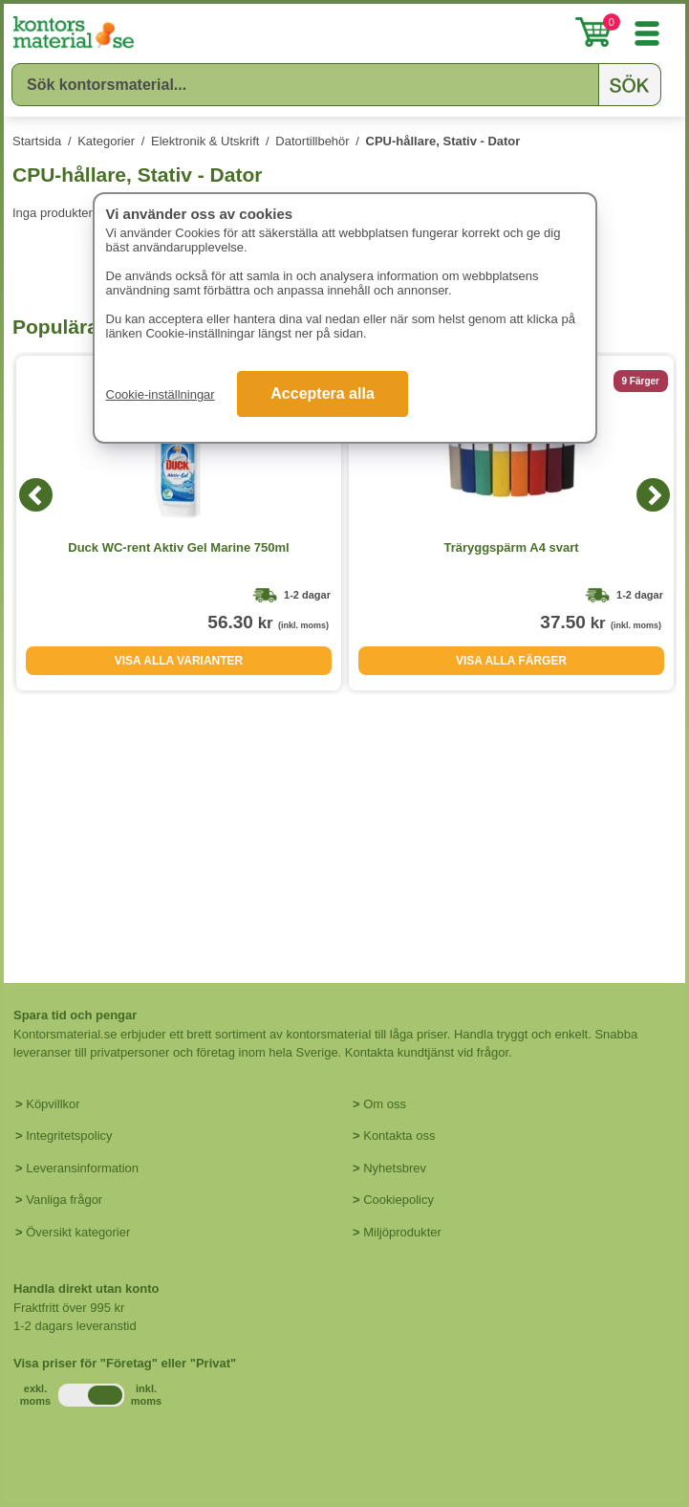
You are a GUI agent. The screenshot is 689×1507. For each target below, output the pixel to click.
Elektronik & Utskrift (205, 141)
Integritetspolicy (69, 1135)
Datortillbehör (312, 141)
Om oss (384, 1104)
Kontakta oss (399, 1135)
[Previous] (36, 495)
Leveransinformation (82, 1168)
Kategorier (106, 141)
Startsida (36, 141)
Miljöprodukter (402, 1232)
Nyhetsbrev (394, 1168)
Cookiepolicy (398, 1199)
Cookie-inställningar (160, 394)
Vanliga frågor (64, 1199)
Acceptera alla (322, 393)
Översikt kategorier (78, 1232)
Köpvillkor (52, 1104)
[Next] (653, 495)
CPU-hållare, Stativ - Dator (443, 141)
